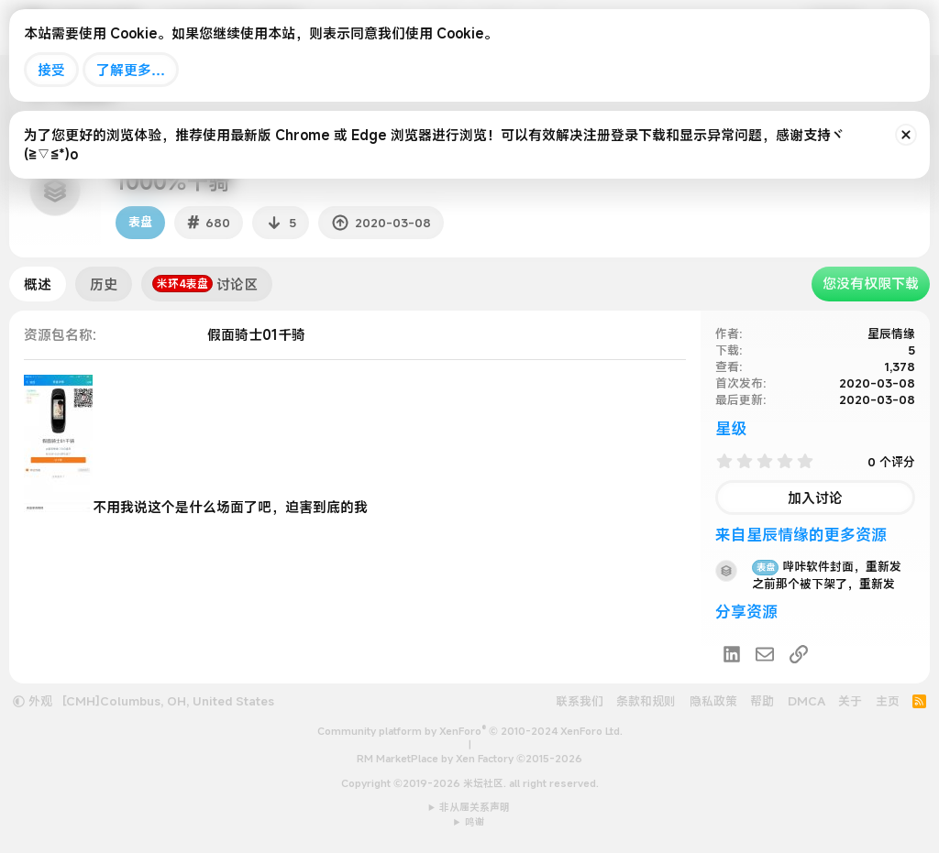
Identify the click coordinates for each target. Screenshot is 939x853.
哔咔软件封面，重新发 (826, 566)
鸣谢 (475, 821)
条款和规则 (646, 701)
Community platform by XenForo (470, 731)
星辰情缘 (891, 333)
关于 (850, 701)
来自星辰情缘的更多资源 (801, 534)
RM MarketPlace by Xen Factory (469, 758)
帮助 (762, 701)
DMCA (806, 701)
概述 (37, 284)
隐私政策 (713, 701)
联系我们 (579, 701)
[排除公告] (906, 135)
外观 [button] (32, 701)
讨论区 (205, 284)
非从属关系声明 (474, 807)
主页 (888, 701)
